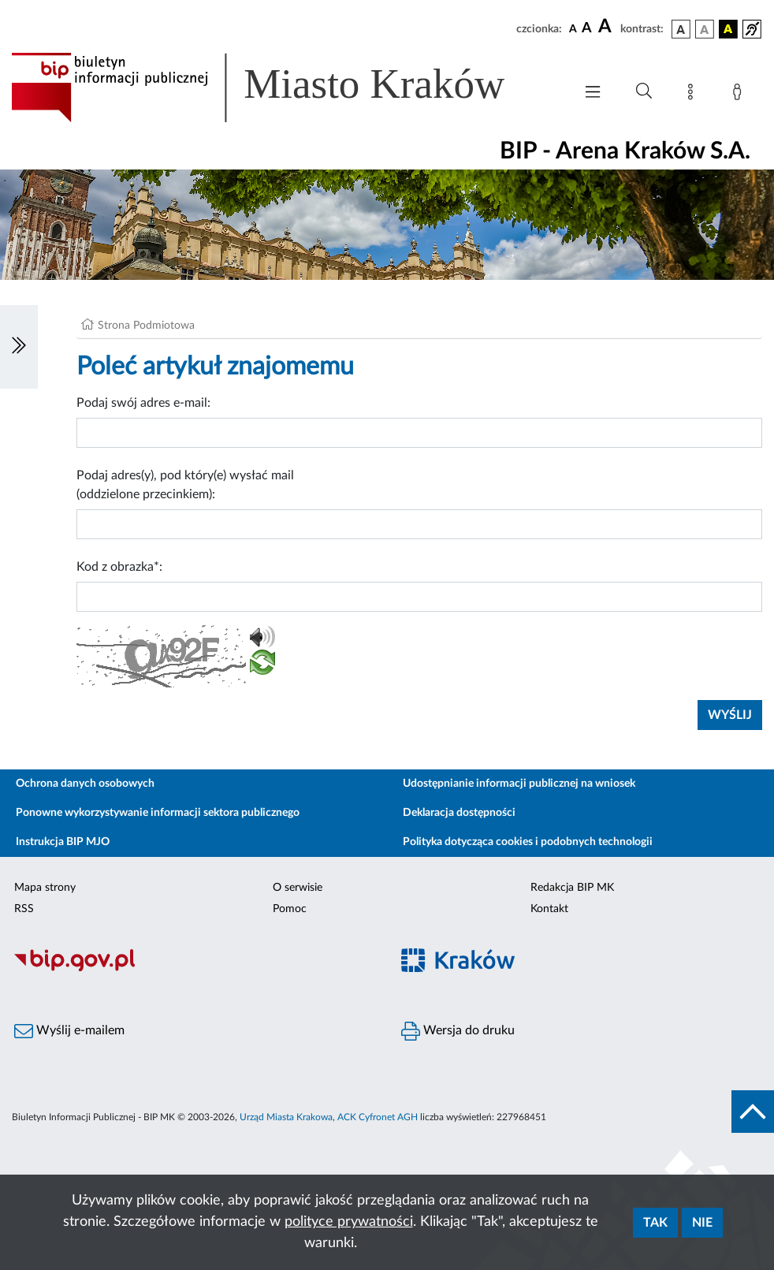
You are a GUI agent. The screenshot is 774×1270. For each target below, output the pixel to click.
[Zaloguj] (740, 94)
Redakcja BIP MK (572, 887)
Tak (655, 1222)
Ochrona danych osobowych (85, 783)
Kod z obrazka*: (119, 567)
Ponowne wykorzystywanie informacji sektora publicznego (158, 812)
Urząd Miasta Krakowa (286, 1117)
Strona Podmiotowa (146, 325)
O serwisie (297, 887)
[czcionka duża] (607, 27)
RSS (24, 908)
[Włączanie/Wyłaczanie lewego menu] (19, 347)
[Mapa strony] (693, 94)
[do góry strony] (752, 1111)
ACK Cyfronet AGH (377, 1117)
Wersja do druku (458, 1031)
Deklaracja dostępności (459, 812)
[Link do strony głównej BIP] (280, 87)
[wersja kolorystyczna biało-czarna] (704, 29)
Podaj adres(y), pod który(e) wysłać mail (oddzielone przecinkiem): (185, 485)
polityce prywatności (349, 1222)
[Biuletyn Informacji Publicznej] (193, 969)
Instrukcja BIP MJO (63, 841)
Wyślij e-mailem (69, 1031)
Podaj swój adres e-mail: (143, 403)
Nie (702, 1222)
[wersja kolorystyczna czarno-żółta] (728, 29)
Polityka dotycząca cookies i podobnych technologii (528, 841)
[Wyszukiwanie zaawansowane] (644, 91)
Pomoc (290, 908)
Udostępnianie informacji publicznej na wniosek (519, 783)
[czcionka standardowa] (573, 28)
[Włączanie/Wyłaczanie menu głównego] (593, 93)
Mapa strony (45, 887)
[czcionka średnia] (587, 28)
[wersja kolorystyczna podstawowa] (681, 29)
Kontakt (549, 908)
